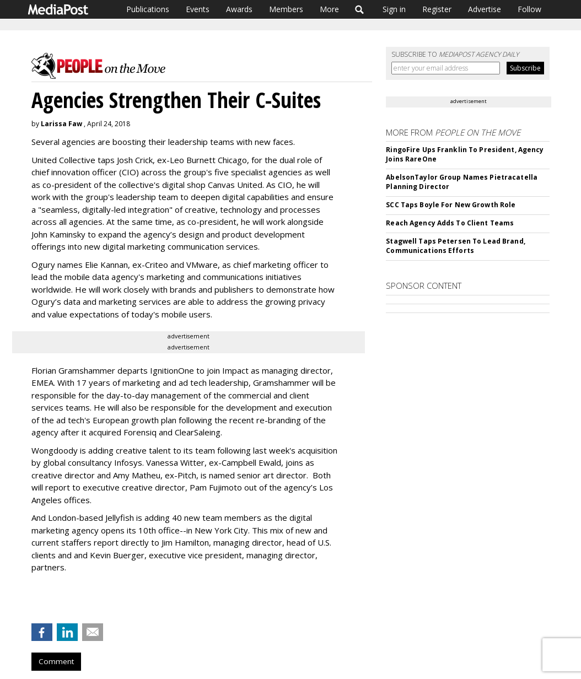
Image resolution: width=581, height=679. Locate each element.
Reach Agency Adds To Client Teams (450, 223)
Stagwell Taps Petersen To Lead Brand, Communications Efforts (455, 245)
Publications (147, 9)
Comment (56, 661)
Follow (529, 9)
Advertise (484, 9)
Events (197, 9)
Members (286, 9)
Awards (239, 9)
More (329, 9)
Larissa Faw (61, 123)
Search (359, 9)
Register (436, 9)
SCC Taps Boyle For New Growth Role (450, 204)
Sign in (394, 9)
